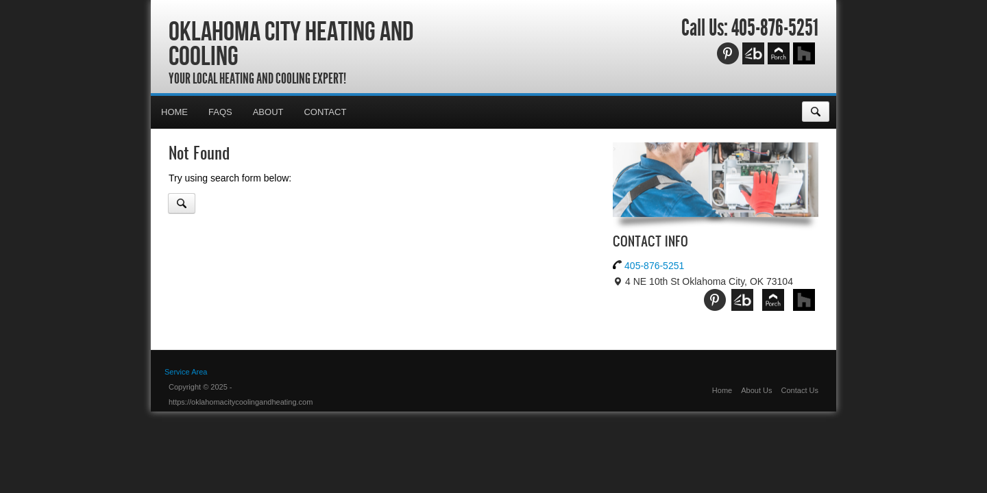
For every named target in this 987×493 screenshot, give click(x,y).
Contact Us (799, 390)
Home (174, 112)
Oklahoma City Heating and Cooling (291, 43)
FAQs (220, 112)
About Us (756, 390)
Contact (325, 112)
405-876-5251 (774, 28)
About (268, 112)
